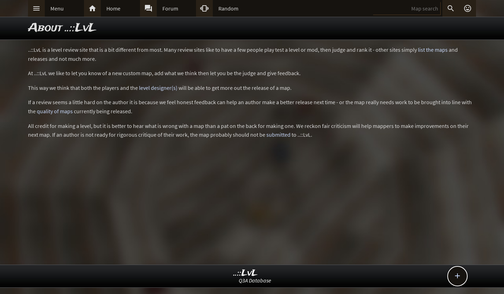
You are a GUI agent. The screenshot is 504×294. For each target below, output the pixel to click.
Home (113, 8)
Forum (170, 8)
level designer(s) (158, 87)
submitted (278, 134)
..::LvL (245, 273)
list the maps (433, 49)
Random (228, 8)
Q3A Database (255, 280)
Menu (57, 8)
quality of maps (55, 111)
